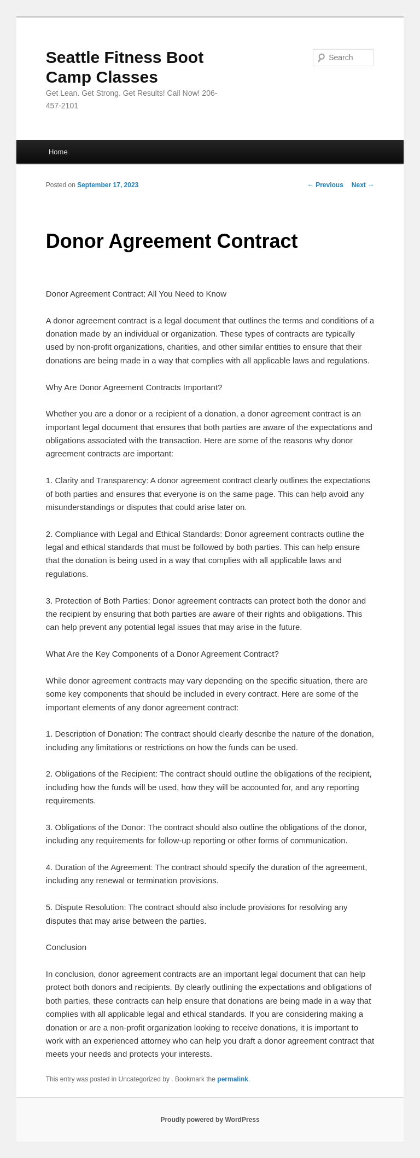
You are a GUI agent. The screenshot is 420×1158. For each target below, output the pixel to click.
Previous (325, 185)
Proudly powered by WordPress (209, 1120)
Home (58, 152)
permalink (232, 1079)
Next (363, 185)
